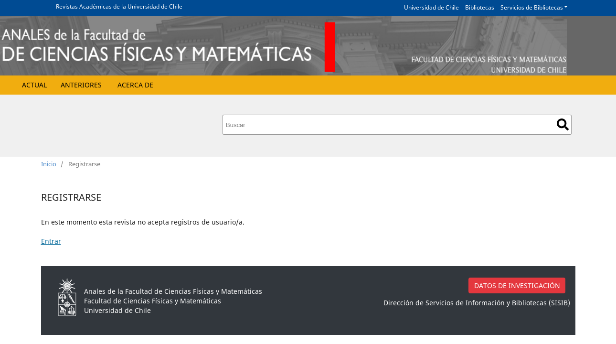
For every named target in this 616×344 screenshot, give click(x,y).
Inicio (48, 164)
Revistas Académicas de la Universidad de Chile (119, 6)
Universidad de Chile (431, 7)
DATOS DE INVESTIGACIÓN (517, 285)
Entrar (51, 241)
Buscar (563, 124)
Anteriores (81, 84)
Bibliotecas (479, 7)
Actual (34, 84)
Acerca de (135, 84)
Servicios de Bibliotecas (531, 7)
